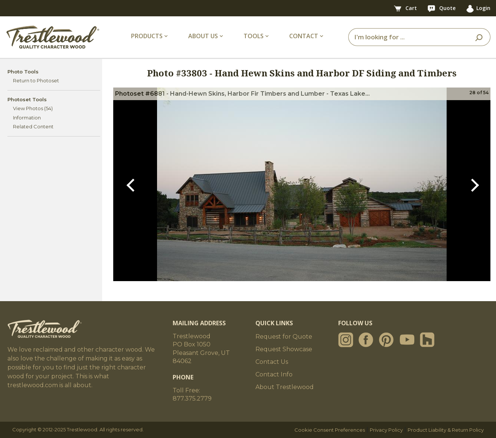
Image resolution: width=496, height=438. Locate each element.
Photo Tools (23, 72)
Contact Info (274, 374)
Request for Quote (283, 336)
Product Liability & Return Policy (446, 430)
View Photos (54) (33, 108)
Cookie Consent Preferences (329, 430)
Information (27, 118)
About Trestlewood (284, 387)
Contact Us (271, 361)
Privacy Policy (386, 430)
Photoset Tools (27, 99)
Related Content (33, 126)
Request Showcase (283, 349)
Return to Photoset (36, 80)
